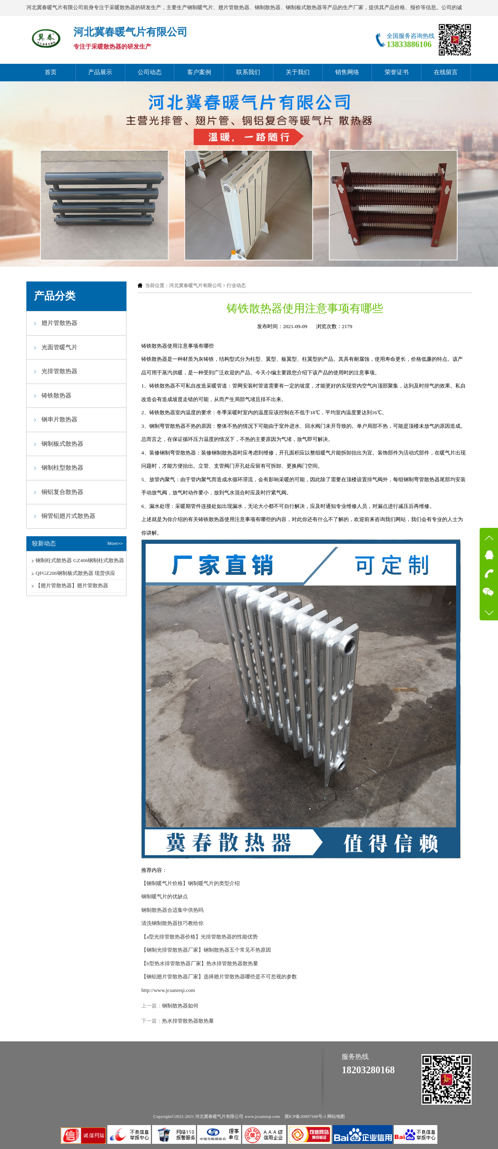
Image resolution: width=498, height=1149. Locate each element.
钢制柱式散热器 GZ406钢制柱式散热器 (80, 560)
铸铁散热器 (56, 395)
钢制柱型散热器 (62, 467)
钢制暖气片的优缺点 (164, 896)
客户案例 (199, 72)
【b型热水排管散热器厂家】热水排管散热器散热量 (199, 963)
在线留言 (446, 72)
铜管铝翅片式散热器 (68, 516)
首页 (51, 72)
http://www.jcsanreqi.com (168, 990)
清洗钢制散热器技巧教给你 (172, 923)
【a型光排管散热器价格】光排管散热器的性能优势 (199, 937)
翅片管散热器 (59, 323)
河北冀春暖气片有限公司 (195, 285)
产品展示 (100, 72)
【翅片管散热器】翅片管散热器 (72, 585)
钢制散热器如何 (180, 1006)
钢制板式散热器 (62, 444)
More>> (115, 543)
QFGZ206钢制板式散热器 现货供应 (75, 573)
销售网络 (347, 72)
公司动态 (150, 72)
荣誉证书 (397, 72)
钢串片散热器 (59, 419)
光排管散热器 (59, 371)
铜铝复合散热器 (62, 492)
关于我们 (298, 72)
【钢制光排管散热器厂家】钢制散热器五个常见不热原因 (206, 950)
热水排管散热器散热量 (188, 1021)
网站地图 (336, 1116)
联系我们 (248, 72)
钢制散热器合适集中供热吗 (172, 910)
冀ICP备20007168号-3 (305, 1116)
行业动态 (236, 285)
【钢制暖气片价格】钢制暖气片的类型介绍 (190, 883)
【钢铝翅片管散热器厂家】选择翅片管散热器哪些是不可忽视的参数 (219, 977)
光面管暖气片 (59, 347)
